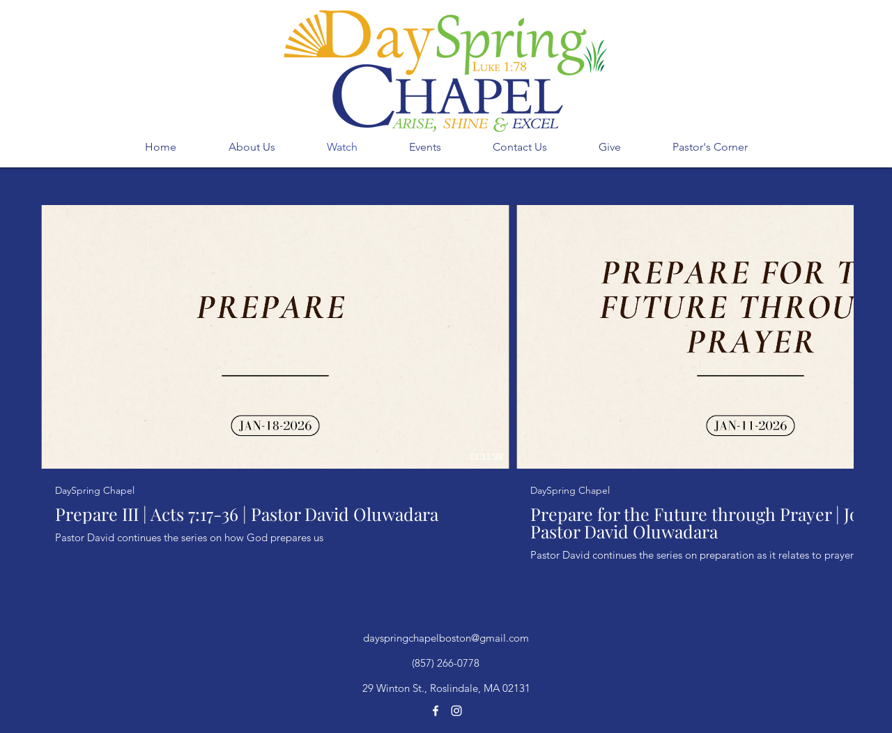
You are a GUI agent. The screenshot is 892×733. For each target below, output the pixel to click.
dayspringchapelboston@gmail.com (446, 637)
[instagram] (456, 711)
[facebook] (436, 711)
